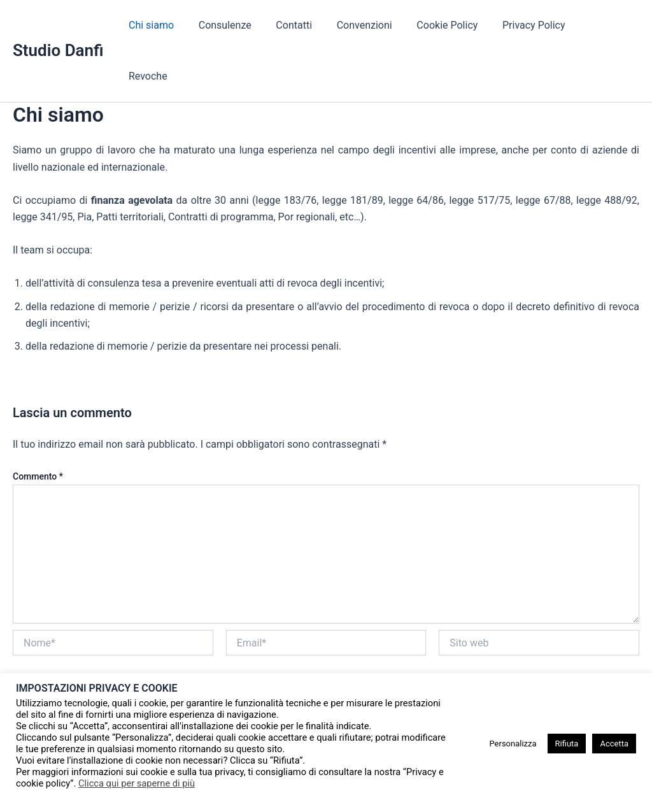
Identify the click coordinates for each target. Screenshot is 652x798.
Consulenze (246, 25)
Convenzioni (378, 25)
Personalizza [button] (512, 743)
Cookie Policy (456, 25)
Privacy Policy (538, 25)
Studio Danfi (58, 24)
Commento (38, 425)
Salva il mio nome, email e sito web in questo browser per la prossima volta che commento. (211, 637)
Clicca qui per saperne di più (136, 783)
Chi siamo (177, 25)
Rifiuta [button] (567, 743)
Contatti (312, 25)
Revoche (609, 25)
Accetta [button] (614, 743)
